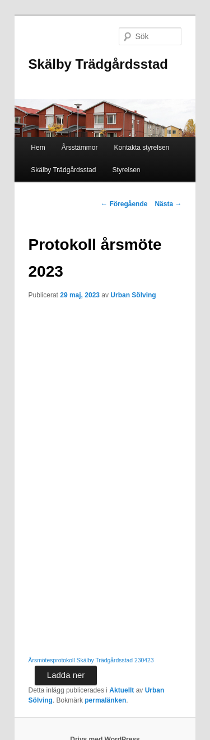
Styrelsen (127, 170)
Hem (38, 147)
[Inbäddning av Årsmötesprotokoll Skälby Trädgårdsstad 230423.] (105, 479)
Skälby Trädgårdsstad (98, 64)
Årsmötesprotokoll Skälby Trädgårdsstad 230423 (91, 660)
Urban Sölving (133, 295)
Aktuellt (121, 690)
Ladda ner (66, 675)
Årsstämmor (80, 147)
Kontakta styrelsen (142, 147)
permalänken (105, 700)
